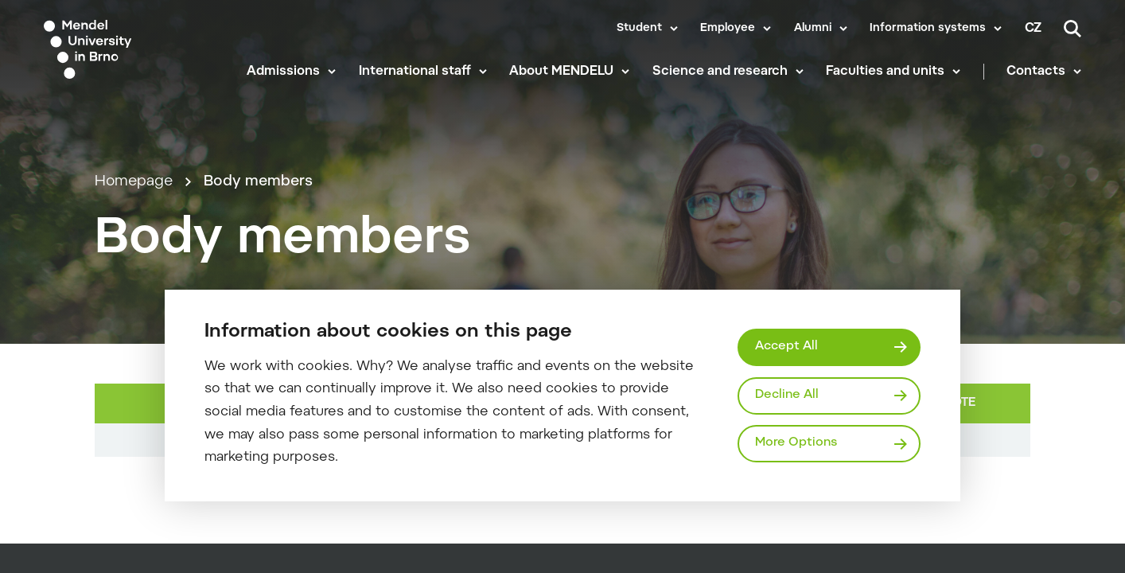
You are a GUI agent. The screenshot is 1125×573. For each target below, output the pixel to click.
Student (639, 28)
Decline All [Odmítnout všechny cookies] (787, 395)
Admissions (283, 71)
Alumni (812, 28)
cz (1033, 28)
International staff (415, 71)
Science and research (720, 71)
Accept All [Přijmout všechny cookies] (786, 347)
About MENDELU (561, 71)
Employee (727, 28)
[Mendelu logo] (134, 50)
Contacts (1035, 71)
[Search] (1072, 28)
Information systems (928, 28)
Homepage (134, 181)
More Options (796, 443)
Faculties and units (885, 71)
